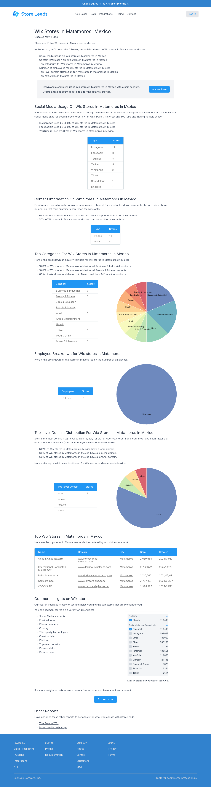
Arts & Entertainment (68, 318)
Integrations (106, 13)
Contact (131, 13)
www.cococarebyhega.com (93, 586)
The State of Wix (49, 723)
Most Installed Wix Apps (53, 727)
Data (93, 13)
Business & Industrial (68, 290)
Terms (111, 754)
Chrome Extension (117, 3)
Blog (79, 766)
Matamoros (126, 558)
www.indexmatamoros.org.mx (95, 575)
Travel (59, 329)
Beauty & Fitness (65, 296)
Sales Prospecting (24, 748)
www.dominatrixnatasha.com (94, 566)
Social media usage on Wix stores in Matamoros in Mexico (72, 55)
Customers (83, 760)
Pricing (120, 13)
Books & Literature (66, 341)
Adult (59, 313)
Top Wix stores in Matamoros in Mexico (62, 75)
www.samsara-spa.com (91, 580)
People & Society (65, 307)
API (16, 766)
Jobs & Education (66, 301)
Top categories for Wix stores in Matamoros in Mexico (70, 63)
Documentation (54, 754)
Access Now (159, 89)
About (80, 748)
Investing (19, 754)
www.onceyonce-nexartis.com (88, 560)
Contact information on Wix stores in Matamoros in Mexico (73, 59)
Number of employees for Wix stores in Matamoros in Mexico (74, 67)
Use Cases (81, 13)
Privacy (112, 748)
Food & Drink (63, 335)
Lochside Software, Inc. (27, 777)
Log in (192, 13)
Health (60, 324)
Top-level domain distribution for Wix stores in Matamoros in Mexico (78, 71)
